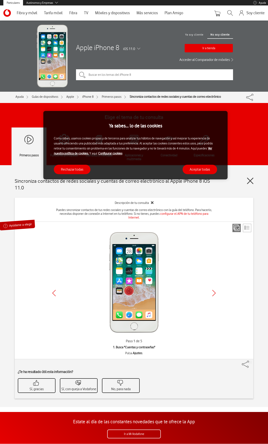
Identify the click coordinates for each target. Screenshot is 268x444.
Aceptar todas (200, 169)
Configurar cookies (110, 153)
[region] (135, 145)
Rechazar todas (72, 169)
